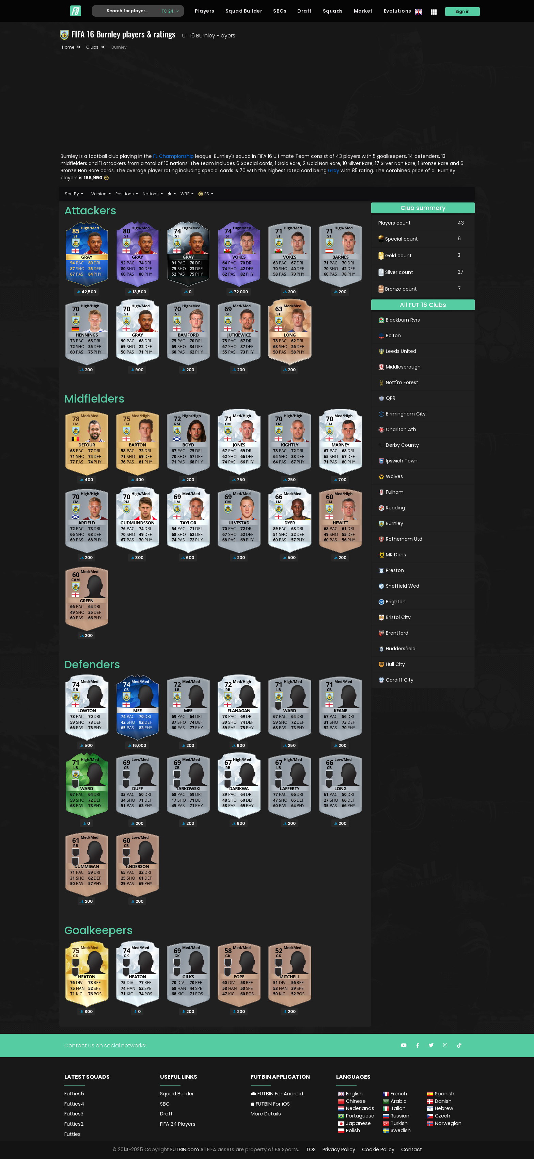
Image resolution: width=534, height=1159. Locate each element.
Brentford (393, 633)
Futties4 (74, 1103)
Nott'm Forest (398, 382)
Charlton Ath (397, 429)
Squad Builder (244, 10)
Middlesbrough (399, 366)
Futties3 (73, 1113)
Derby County (398, 445)
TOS (311, 1149)
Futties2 (73, 1124)
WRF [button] (185, 194)
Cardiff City (395, 679)
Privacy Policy (339, 1149)
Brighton (392, 601)
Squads (333, 10)
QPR (386, 398)
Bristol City (394, 617)
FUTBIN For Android (277, 1093)
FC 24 (168, 11)
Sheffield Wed (398, 586)
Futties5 (74, 1093)
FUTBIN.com (184, 1149)
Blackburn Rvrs (399, 319)
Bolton (389, 335)
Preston (391, 570)
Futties (72, 1134)
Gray (334, 170)
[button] (172, 193)
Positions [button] (125, 194)
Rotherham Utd (400, 539)
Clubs (92, 47)
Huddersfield (396, 648)
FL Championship (173, 156)
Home (68, 47)
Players (205, 10)
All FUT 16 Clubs (423, 304)
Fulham (391, 492)
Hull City (391, 664)
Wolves (390, 476)
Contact (411, 1149)
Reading (391, 507)
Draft (304, 10)
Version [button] (99, 194)
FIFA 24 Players (177, 1124)
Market (363, 10)
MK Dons (392, 554)
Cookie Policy (378, 1149)
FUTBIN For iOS (270, 1103)
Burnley (390, 523)
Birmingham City (402, 413)
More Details (266, 1113)
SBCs (279, 10)
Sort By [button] (72, 194)
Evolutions (397, 10)
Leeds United (397, 351)
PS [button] (204, 194)
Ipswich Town (398, 460)
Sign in (462, 11)
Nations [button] (151, 194)
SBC (165, 1103)
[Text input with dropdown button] (124, 11)
